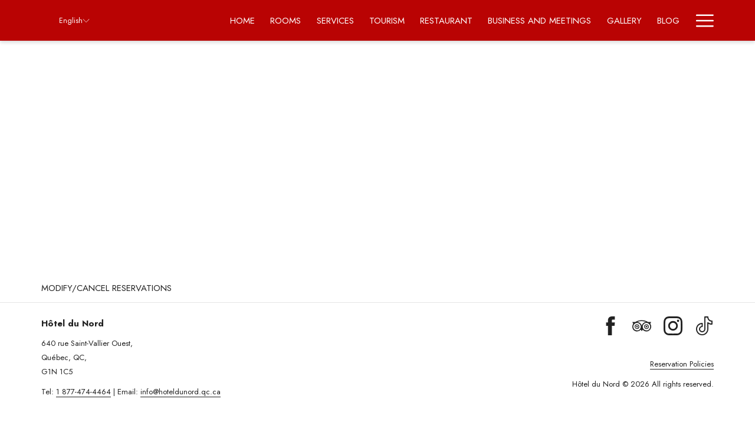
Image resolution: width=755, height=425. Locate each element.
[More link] (700, 20)
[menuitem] (242, 20)
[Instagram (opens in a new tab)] (673, 324)
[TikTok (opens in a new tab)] (704, 324)
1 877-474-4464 (83, 391)
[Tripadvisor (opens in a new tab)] (641, 324)
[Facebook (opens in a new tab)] (610, 324)
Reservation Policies (682, 364)
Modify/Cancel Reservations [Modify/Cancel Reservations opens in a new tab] (106, 288)
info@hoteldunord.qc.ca (180, 391)
